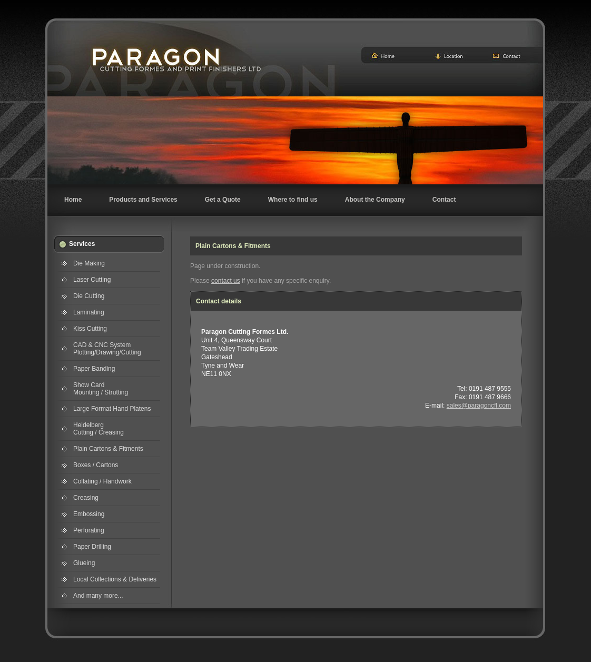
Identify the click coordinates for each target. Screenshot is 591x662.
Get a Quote (223, 199)
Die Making (89, 263)
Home (73, 199)
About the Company (375, 199)
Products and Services (143, 199)
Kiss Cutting (90, 328)
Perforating (88, 530)
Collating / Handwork (102, 481)
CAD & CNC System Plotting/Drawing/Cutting (107, 348)
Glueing (84, 563)
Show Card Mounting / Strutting (100, 388)
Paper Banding (94, 368)
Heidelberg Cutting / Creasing (98, 428)
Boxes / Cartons (95, 465)
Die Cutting (88, 296)
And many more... (98, 595)
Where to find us (293, 199)
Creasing (85, 497)
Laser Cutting (92, 279)
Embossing (88, 514)
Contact (444, 199)
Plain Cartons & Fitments (108, 448)
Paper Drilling (92, 546)
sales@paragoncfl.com (479, 405)
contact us (225, 280)
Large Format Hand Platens (112, 408)
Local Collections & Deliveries (114, 579)
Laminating (88, 312)
